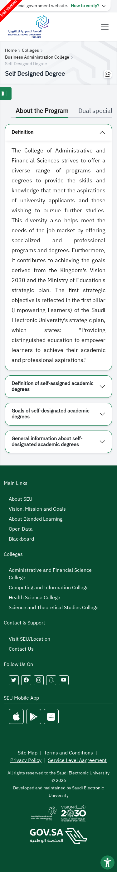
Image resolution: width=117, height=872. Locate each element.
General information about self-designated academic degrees (47, 441)
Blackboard (21, 539)
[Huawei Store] (51, 716)
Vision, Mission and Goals (37, 509)
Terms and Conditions (68, 753)
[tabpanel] (58, 288)
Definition (22, 132)
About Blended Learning (35, 519)
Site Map (27, 753)
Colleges (30, 50)
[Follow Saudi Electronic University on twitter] (14, 680)
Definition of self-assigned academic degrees (52, 386)
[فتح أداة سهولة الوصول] (107, 862)
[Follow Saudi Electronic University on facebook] (26, 680)
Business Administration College (37, 57)
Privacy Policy (25, 760)
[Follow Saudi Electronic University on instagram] (39, 680)
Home (11, 50)
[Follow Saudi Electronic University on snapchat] (51, 680)
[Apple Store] (16, 716)
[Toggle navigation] (105, 26)
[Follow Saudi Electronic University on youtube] (64, 680)
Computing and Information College (49, 587)
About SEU (20, 499)
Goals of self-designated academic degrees (50, 414)
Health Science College (34, 597)
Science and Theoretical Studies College (54, 607)
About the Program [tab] (42, 110)
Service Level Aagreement (77, 760)
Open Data (21, 529)
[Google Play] (33, 716)
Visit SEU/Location (29, 639)
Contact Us (21, 649)
